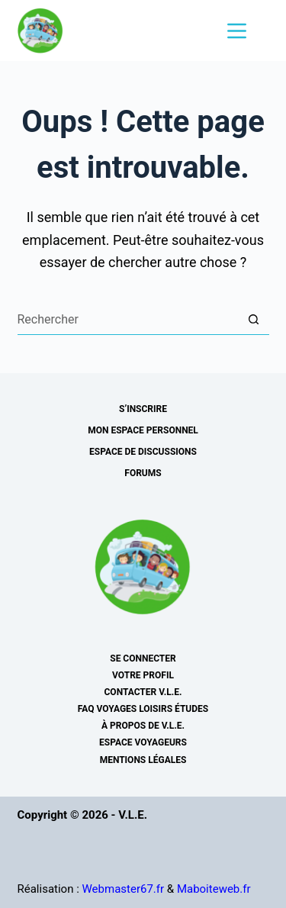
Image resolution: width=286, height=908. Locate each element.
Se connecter (142, 658)
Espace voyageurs (143, 742)
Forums (142, 473)
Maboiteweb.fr (214, 889)
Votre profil (143, 675)
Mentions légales (143, 760)
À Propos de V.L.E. (143, 725)
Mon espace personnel (143, 430)
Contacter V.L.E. (143, 692)
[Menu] (236, 30)
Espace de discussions (143, 451)
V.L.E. (132, 815)
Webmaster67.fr (123, 889)
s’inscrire (143, 409)
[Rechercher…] (128, 319)
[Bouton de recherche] (254, 319)
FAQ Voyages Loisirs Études (143, 709)
